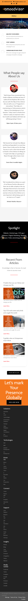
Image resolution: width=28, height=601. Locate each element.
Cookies (23, 599)
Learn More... (6, 306)
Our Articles (14, 373)
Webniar (5, 560)
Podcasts (6, 553)
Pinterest (6, 581)
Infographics (6, 556)
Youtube (5, 583)
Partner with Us (5, 495)
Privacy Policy (21, 597)
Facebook (6, 569)
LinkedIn (5, 585)
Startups (5, 423)
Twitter (5, 572)
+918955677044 (7, 1)
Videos (5, 558)
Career (5, 491)
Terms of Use (13, 597)
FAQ (4, 484)
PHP (4, 443)
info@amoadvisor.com (19, 1)
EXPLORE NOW (14, 402)
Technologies (7, 417)
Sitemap (5, 537)
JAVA (4, 445)
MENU (14, 16)
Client (5, 470)
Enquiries (6, 499)
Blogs (5, 547)
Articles (5, 544)
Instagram (6, 574)
